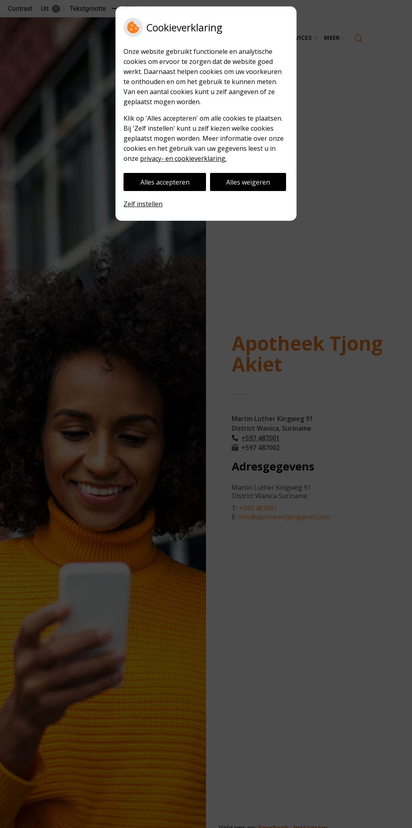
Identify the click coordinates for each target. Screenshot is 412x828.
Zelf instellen (143, 203)
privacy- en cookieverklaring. (183, 158)
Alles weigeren (248, 182)
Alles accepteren (165, 182)
